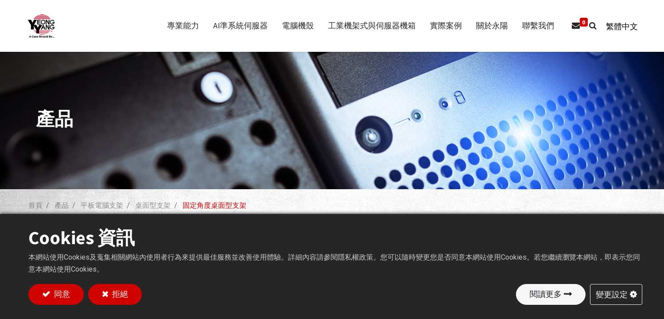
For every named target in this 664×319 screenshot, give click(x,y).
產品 (62, 205)
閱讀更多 (546, 294)
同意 (61, 294)
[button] (588, 26)
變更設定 (612, 294)
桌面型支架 (153, 205)
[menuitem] (533, 26)
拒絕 (119, 294)
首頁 (35, 205)
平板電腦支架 (102, 205)
